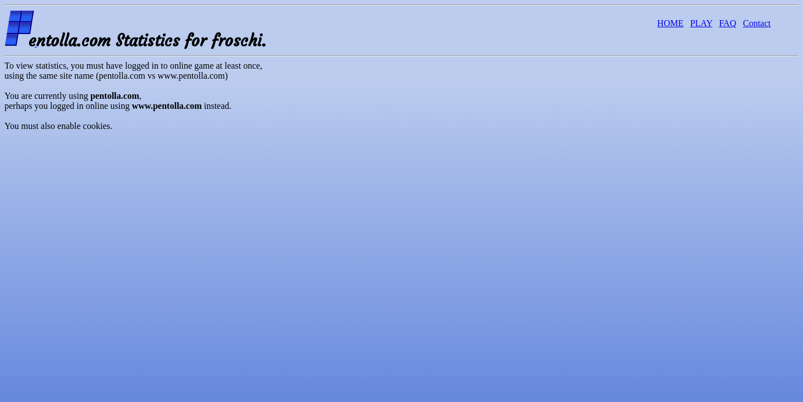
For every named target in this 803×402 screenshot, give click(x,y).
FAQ (727, 23)
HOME (670, 23)
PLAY (701, 23)
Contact (757, 23)
